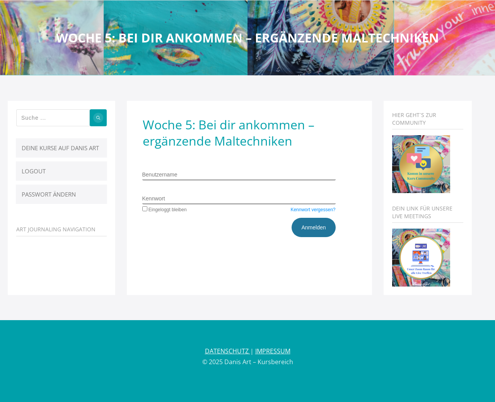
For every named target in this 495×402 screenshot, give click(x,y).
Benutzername (160, 174)
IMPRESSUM (272, 351)
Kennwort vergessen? (312, 209)
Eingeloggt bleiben (164, 209)
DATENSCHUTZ (227, 351)
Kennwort (153, 198)
